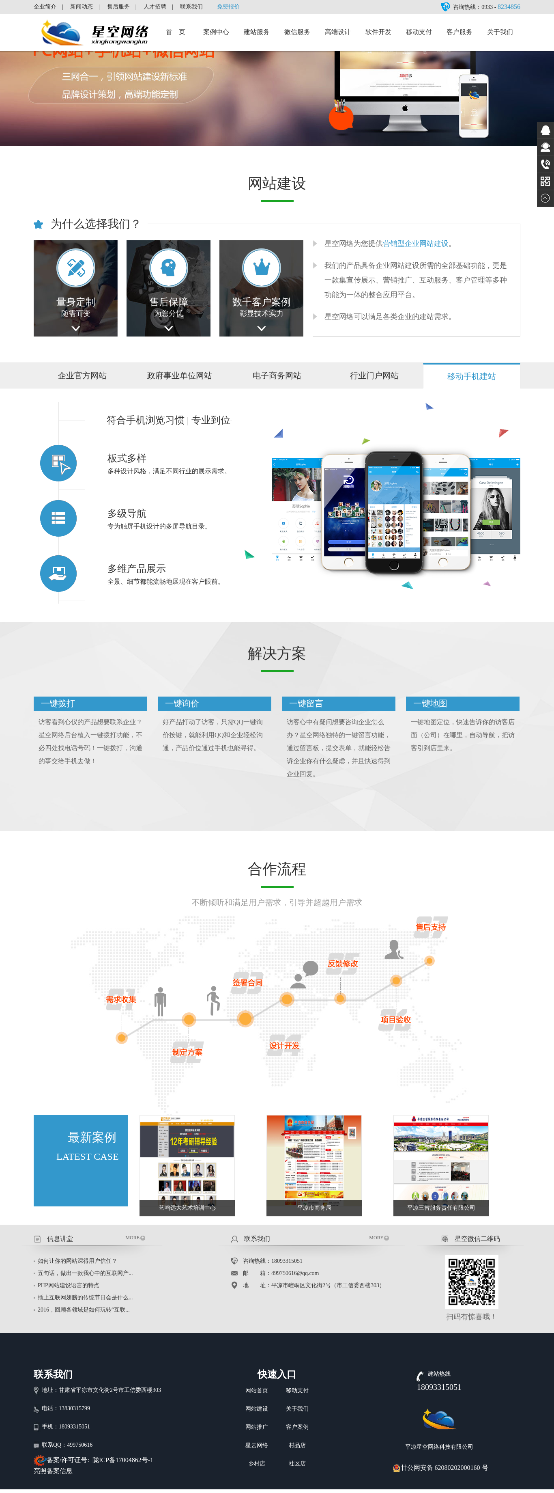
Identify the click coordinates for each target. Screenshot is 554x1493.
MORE (135, 1238)
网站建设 (256, 1409)
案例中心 (216, 31)
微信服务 (297, 31)
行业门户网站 (374, 375)
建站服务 (257, 31)
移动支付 (419, 31)
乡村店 (256, 1464)
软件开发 (378, 31)
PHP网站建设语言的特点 (68, 1285)
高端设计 (338, 31)
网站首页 (256, 1390)
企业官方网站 (82, 375)
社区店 (297, 1464)
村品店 (297, 1445)
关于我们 (500, 31)
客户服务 (459, 31)
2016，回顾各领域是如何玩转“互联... (84, 1310)
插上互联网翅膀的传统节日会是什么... (85, 1298)
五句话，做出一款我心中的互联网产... (85, 1273)
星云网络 (256, 1445)
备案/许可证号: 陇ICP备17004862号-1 (100, 1459)
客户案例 (297, 1427)
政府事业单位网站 (179, 375)
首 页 (175, 31)
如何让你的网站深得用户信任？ (77, 1261)
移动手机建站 (471, 376)
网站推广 (256, 1427)
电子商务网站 (277, 375)
